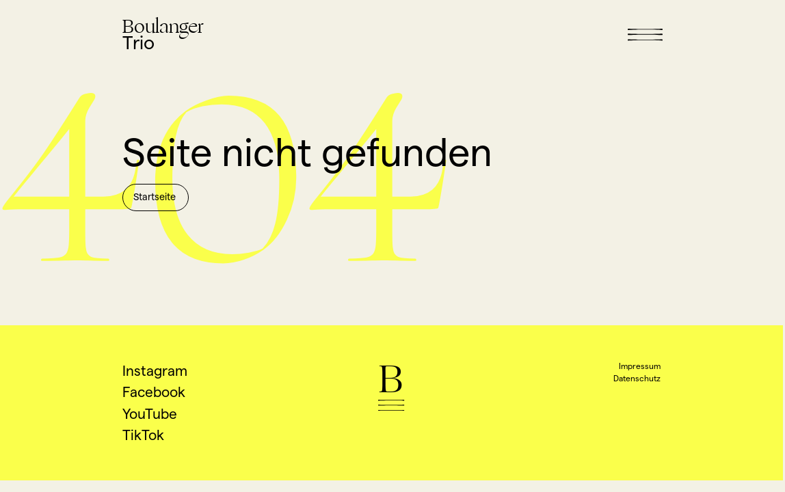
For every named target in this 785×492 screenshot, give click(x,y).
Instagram (154, 371)
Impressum (640, 365)
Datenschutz (637, 378)
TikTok (143, 435)
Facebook (153, 392)
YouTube (149, 414)
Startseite (154, 196)
